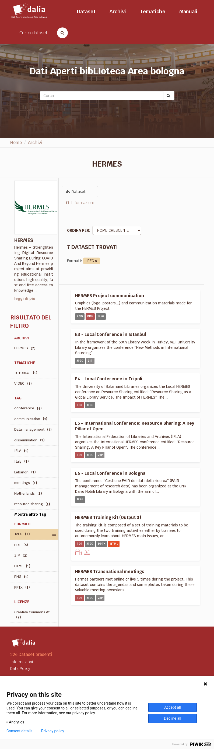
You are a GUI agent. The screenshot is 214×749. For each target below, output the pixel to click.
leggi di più (24, 298)
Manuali (188, 11)
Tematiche (152, 11)
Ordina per (78, 230)
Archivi (118, 11)
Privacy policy (52, 731)
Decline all (172, 718)
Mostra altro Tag (30, 514)
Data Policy (20, 668)
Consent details (19, 731)
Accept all (172, 707)
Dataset (86, 11)
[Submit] (168, 95)
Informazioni (80, 202)
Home (16, 142)
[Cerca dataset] (61, 32)
